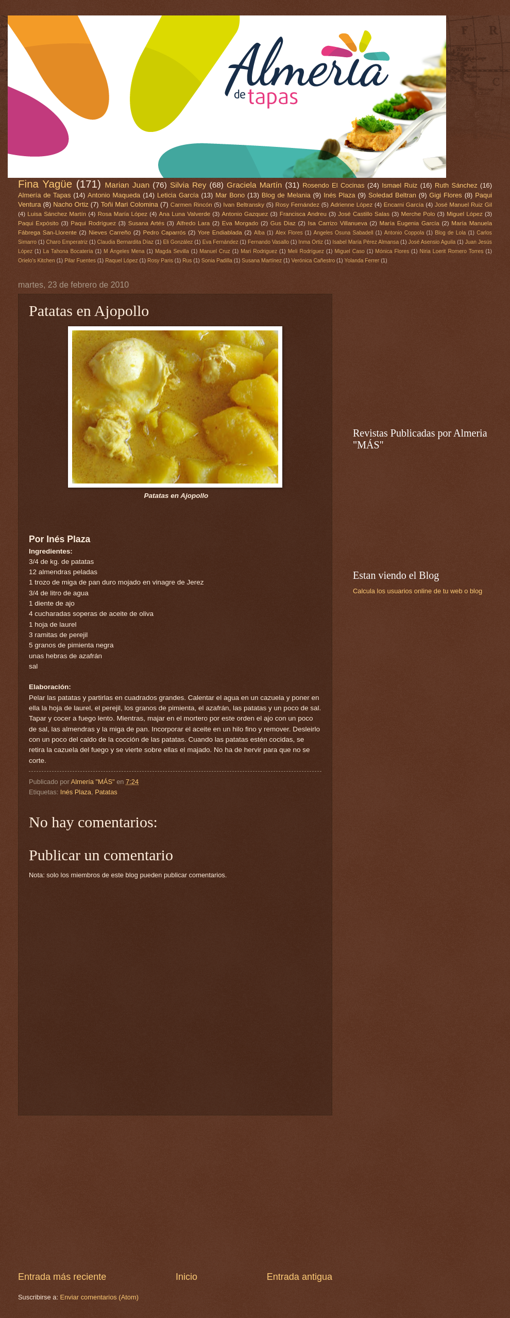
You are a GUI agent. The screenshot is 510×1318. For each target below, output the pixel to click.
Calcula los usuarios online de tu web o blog (417, 591)
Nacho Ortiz (70, 204)
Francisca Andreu (303, 214)
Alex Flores (289, 233)
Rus (187, 260)
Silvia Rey (188, 184)
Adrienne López (352, 205)
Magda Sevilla (172, 251)
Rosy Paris (160, 260)
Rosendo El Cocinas (333, 185)
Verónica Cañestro (313, 260)
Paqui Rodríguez (93, 223)
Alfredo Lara (193, 223)
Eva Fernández (220, 242)
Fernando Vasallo (268, 242)
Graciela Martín (254, 184)
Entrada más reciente (62, 1277)
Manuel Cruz (214, 251)
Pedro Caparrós (164, 232)
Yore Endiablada (220, 232)
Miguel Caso (350, 251)
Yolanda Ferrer (362, 260)
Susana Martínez (262, 260)
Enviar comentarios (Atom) (99, 1297)
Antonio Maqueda (114, 195)
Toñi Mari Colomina (129, 204)
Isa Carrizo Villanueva (337, 223)
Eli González (178, 242)
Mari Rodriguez (259, 251)
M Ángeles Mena (124, 251)
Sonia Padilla (216, 260)
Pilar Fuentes (80, 260)
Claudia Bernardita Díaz (125, 242)
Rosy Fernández (297, 205)
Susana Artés (146, 223)
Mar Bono (230, 195)
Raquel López (121, 260)
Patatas (106, 792)
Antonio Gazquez (245, 214)
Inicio (186, 1277)
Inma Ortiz (310, 242)
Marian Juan (127, 184)
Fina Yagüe (45, 184)
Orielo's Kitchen (36, 260)
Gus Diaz (283, 223)
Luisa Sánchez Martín (56, 214)
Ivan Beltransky (243, 205)
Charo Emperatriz (67, 242)
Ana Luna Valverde (185, 214)
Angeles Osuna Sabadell (343, 233)
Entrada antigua (299, 1277)
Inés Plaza (339, 195)
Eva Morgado (240, 223)
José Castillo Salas (363, 214)
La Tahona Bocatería (68, 251)
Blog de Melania (286, 195)
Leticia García (178, 195)
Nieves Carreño (110, 232)
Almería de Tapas (44, 195)
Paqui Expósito (38, 223)
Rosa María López (122, 214)
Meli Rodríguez (306, 251)
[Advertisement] (175, 1192)
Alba (259, 233)
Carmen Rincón (191, 205)
